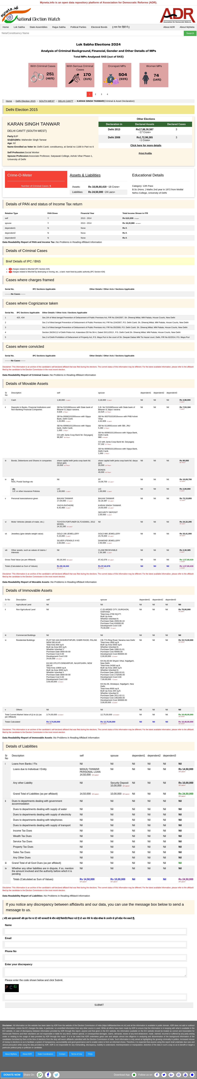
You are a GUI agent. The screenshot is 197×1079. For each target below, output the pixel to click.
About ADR (169, 27)
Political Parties (78, 27)
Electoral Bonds (99, 27)
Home (6, 27)
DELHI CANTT (65, 101)
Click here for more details (145, 145)
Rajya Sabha (59, 27)
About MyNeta (187, 27)
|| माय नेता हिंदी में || (120, 27)
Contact (62, 1054)
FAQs (90, 1054)
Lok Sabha (19, 27)
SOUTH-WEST (47, 101)
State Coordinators (45, 1054)
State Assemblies (38, 27)
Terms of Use (76, 1054)
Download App (122, 1074)
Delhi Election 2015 (25, 101)
